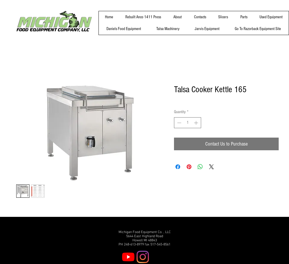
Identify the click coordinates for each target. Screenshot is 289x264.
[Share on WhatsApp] (200, 166)
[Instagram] (143, 257)
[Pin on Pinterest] (189, 166)
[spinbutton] (187, 123)
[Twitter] (171, 257)
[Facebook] (157, 257)
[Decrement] (178, 123)
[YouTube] (128, 257)
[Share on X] (211, 166)
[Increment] (196, 123)
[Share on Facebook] (177, 166)
